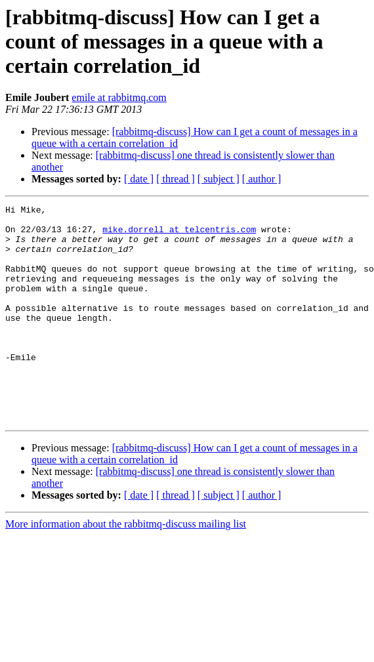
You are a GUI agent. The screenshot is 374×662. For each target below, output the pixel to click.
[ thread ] (175, 178)
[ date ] (139, 178)
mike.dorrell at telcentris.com (179, 235)
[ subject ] (218, 178)
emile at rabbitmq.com (119, 97)
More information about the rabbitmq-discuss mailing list (125, 567)
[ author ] (261, 178)
